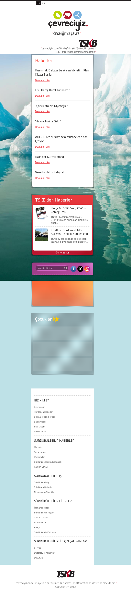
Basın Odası (40, 422)
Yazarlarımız (40, 452)
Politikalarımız (41, 431)
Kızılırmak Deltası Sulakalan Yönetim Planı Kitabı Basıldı (62, 72)
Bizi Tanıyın (39, 407)
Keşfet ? (62, 333)
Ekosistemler (40, 522)
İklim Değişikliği (41, 508)
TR (38, 3)
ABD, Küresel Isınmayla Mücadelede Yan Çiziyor (61, 138)
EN (43, 3)
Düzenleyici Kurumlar (44, 553)
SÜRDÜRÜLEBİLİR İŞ (48, 475)
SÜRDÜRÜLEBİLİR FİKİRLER (53, 501)
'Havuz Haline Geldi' (48, 121)
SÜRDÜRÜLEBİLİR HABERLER (54, 440)
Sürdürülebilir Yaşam (44, 512)
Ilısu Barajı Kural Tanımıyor (52, 90)
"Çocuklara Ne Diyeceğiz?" (52, 105)
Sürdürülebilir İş (41, 482)
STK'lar (37, 548)
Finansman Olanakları (44, 492)
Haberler (38, 447)
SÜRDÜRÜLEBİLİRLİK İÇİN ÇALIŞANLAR (60, 541)
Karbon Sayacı (41, 467)
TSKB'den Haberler (43, 412)
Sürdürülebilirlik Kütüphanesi (47, 462)
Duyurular (39, 558)
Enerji (37, 527)
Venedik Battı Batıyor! (49, 172)
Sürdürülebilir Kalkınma (45, 532)
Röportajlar (39, 457)
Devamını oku (42, 80)
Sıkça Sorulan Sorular (44, 417)
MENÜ (89, 7)
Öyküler (62, 349)
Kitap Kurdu (62, 364)
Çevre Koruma (41, 517)
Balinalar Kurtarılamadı (49, 156)
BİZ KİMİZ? (41, 400)
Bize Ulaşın (39, 426)
